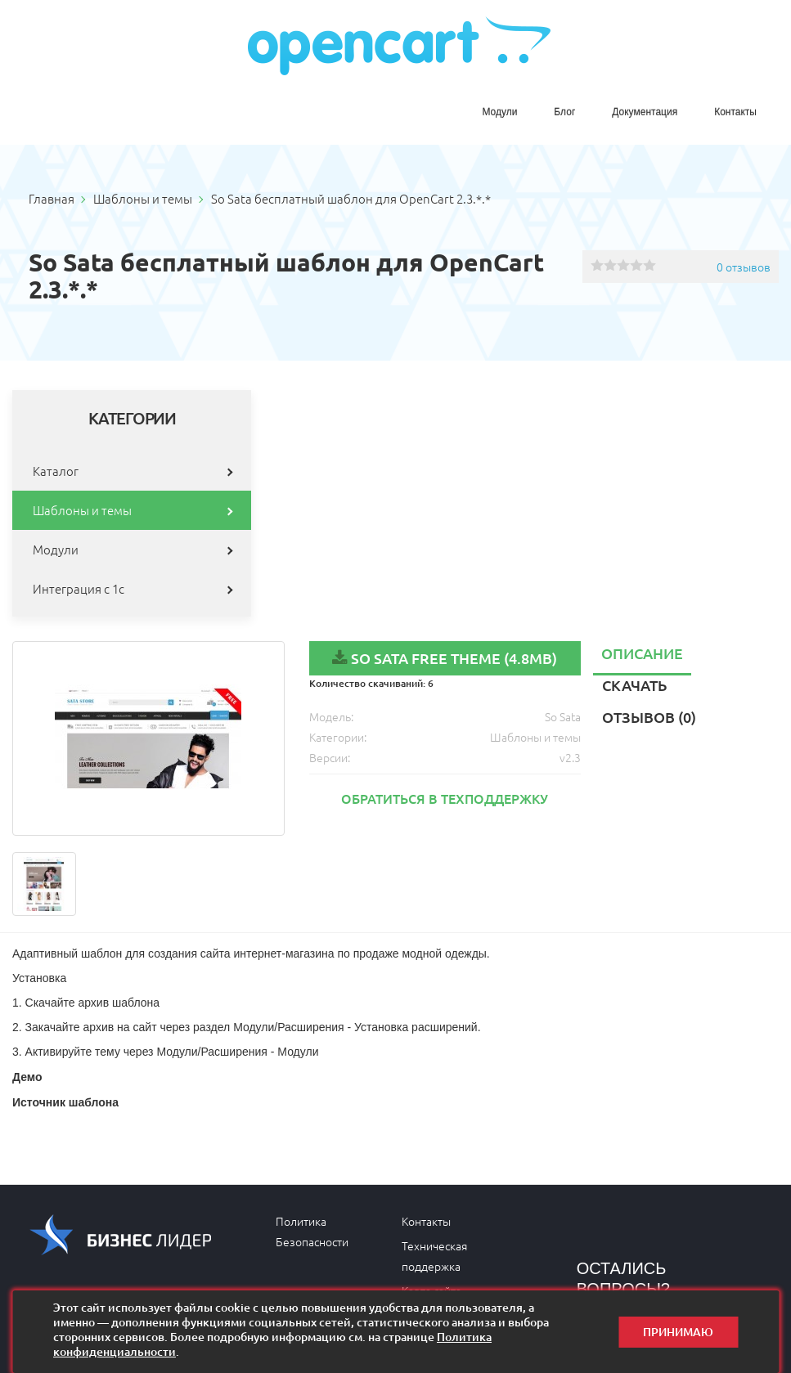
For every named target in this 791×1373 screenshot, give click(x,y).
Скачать (634, 684)
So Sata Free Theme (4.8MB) (454, 657)
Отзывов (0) (649, 716)
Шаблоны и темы (82, 509)
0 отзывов (744, 266)
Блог (564, 112)
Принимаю (678, 1331)
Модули (499, 112)
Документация (644, 112)
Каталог (56, 470)
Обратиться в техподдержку (444, 798)
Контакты (735, 112)
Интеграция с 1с (78, 588)
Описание (642, 653)
